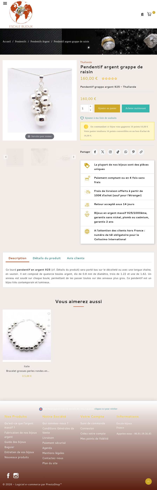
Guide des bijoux (15, 442)
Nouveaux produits (16, 457)
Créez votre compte (93, 433)
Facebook (8, 475)
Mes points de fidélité (94, 438)
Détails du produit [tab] (47, 258)
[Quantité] (84, 108)
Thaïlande (86, 62)
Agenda (47, 448)
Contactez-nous (52, 458)
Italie (27, 366)
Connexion (87, 428)
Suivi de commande (92, 423)
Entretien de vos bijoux (19, 452)
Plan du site (50, 463)
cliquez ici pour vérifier (106, 409)
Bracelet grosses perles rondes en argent (26, 371)
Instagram (15, 475)
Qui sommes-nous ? (55, 423)
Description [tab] (17, 258)
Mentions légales (53, 453)
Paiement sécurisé (54, 443)
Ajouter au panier (107, 108)
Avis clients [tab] (76, 258)
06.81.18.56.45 (142, 433)
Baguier (9, 447)
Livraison (48, 438)
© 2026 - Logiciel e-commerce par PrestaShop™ (32, 484)
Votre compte (92, 416)
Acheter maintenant (136, 108)
